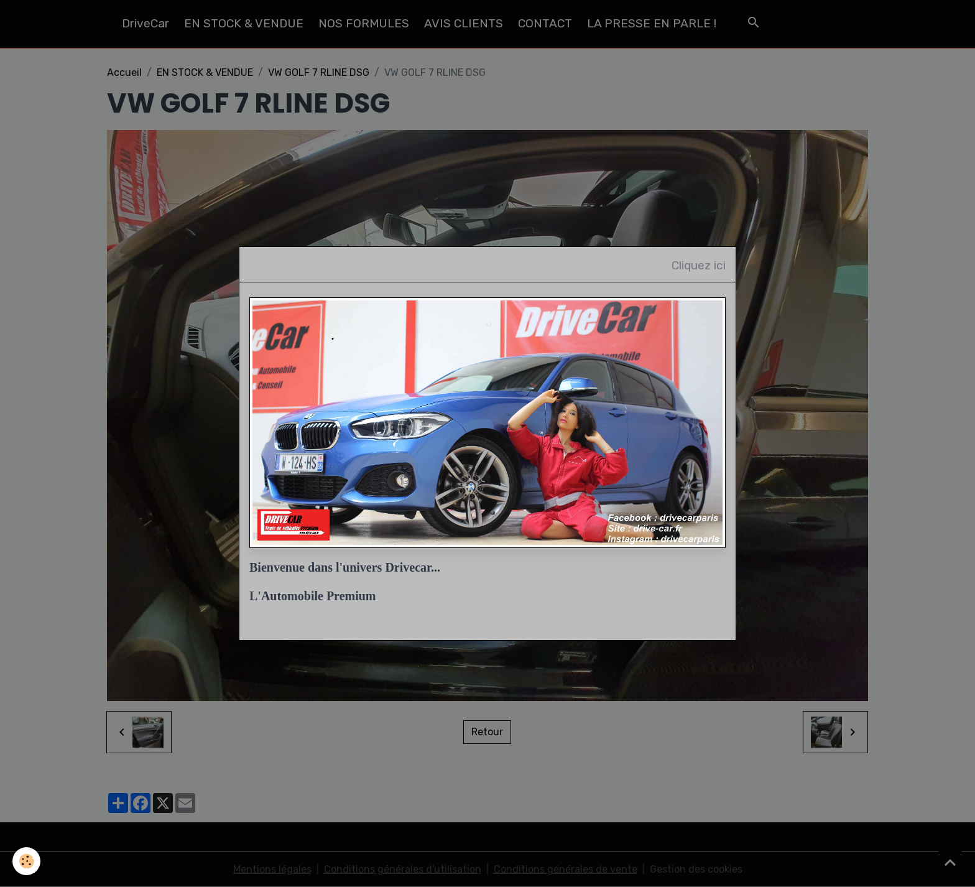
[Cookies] (26, 861)
